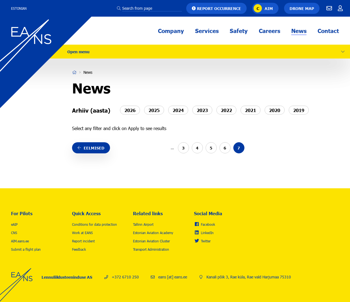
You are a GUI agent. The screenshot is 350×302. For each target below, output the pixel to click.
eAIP (14, 224)
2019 (298, 110)
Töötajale (340, 8)
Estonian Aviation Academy (153, 232)
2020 (274, 110)
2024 (178, 110)
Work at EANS (82, 232)
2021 (250, 110)
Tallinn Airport (143, 224)
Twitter (206, 241)
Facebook (208, 224)
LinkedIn (207, 232)
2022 (226, 110)
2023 (202, 110)
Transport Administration (151, 249)
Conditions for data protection (94, 224)
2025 (154, 110)
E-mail (329, 8)
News (298, 30)
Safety (239, 30)
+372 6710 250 (125, 277)
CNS (14, 232)
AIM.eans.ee (20, 241)
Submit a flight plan (26, 249)
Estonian (19, 8)
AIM (269, 8)
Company (171, 30)
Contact (328, 30)
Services (207, 30)
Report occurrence (219, 8)
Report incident (83, 241)
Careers (269, 30)
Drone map (302, 8)
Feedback (79, 249)
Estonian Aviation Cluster (151, 241)
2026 (130, 110)
